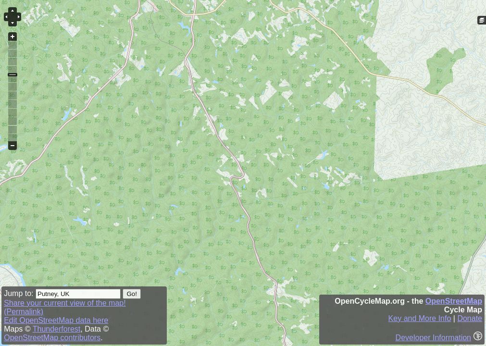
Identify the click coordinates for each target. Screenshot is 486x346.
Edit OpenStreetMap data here (56, 320)
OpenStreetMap (453, 301)
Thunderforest (57, 329)
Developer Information (433, 338)
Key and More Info (419, 318)
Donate (469, 318)
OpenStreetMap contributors (52, 338)
